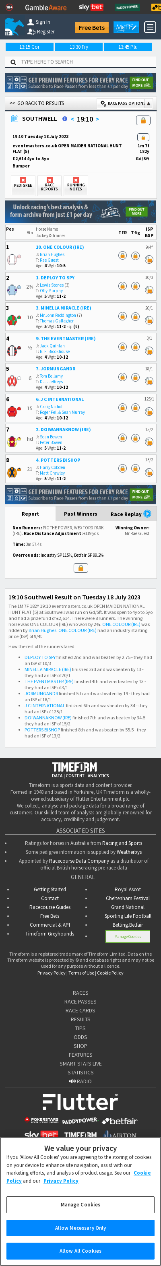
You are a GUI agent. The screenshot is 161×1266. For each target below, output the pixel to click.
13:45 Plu (128, 46)
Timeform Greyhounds (49, 933)
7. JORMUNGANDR (55, 369)
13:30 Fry (79, 46)
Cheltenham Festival (128, 898)
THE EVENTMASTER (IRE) (49, 681)
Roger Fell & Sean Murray (62, 412)
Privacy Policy (51, 973)
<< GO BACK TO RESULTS (36, 103)
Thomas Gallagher (57, 321)
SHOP (80, 1045)
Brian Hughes (52, 254)
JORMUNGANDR (41, 693)
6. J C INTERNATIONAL (60, 399)
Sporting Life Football (128, 916)
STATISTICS (81, 1072)
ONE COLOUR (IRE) (121, 624)
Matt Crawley (52, 473)
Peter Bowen (51, 442)
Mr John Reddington (58, 315)
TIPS (80, 1028)
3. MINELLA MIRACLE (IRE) (63, 308)
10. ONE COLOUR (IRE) (60, 247)
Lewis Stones (52, 285)
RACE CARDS (80, 1010)
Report (30, 513)
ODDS (80, 1037)
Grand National (127, 907)
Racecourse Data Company (79, 860)
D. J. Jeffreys (51, 381)
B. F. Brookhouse (55, 351)
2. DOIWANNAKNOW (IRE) (63, 429)
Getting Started (50, 889)
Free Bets (92, 27)
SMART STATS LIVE (81, 1063)
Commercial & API (50, 924)
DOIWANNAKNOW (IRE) (48, 718)
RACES (81, 992)
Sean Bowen (51, 437)
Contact (50, 898)
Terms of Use (81, 973)
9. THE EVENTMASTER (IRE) (66, 338)
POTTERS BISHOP (42, 730)
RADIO (80, 1081)
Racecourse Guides (49, 907)
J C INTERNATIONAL (45, 705)
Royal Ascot (128, 889)
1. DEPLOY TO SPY (55, 278)
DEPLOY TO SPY (40, 657)
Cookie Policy (110, 973)
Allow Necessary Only (80, 1237)
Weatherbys (129, 852)
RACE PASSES (80, 1001)
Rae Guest (49, 260)
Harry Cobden (52, 467)
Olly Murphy (51, 290)
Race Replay (131, 514)
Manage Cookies (127, 936)
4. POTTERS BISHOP (58, 460)
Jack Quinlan (52, 346)
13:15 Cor (29, 46)
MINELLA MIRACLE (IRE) (48, 669)
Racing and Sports (122, 843)
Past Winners (80, 513)
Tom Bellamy (51, 376)
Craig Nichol (51, 406)
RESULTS (81, 1019)
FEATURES (81, 1054)
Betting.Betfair (128, 924)
